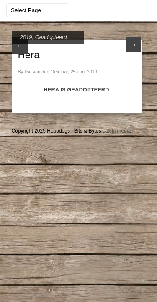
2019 (26, 37)
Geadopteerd (51, 37)
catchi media (117, 131)
